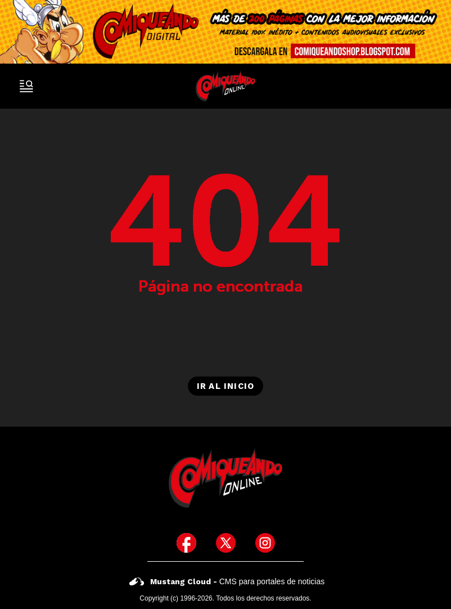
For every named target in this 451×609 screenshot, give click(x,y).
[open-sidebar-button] (26, 86)
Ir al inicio (225, 386)
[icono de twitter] (226, 543)
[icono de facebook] (186, 543)
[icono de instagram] (265, 543)
